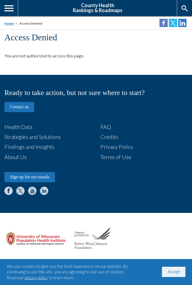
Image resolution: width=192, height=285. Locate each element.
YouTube (32, 191)
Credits (109, 136)
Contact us (19, 106)
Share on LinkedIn (182, 23)
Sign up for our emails (29, 177)
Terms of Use (115, 157)
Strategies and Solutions (32, 136)
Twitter (20, 191)
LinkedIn (44, 191)
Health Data (18, 126)
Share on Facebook (163, 23)
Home (9, 23)
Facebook (8, 191)
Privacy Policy (116, 146)
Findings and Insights (29, 146)
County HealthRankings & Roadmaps (97, 7)
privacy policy (36, 277)
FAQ (105, 126)
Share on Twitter (173, 23)
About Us (15, 157)
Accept (173, 271)
